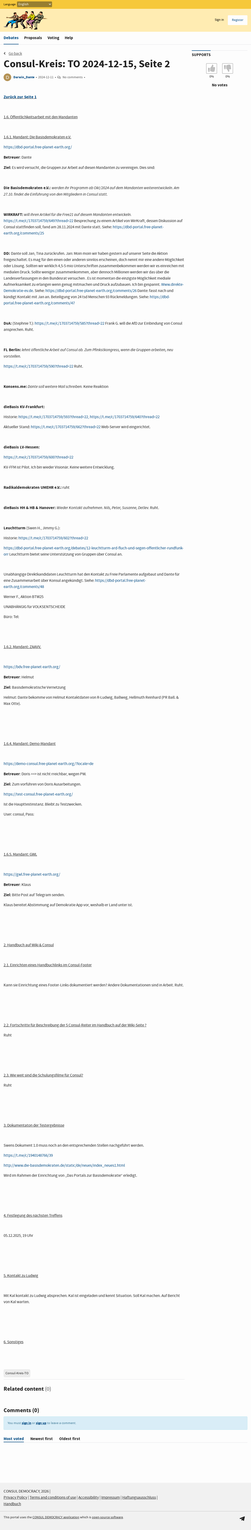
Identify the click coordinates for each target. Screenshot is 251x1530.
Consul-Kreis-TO (16, 1373)
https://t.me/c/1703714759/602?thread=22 (53, 538)
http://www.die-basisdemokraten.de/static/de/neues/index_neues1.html (64, 1165)
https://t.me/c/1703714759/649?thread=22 (38, 221)
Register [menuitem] (237, 20)
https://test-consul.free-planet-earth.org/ (38, 794)
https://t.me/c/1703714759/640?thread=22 (125, 417)
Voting (53, 38)
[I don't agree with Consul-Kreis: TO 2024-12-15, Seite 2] (227, 68)
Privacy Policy (15, 1497)
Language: (10, 4)
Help (69, 38)
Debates (11, 38)
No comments (73, 77)
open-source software (107, 1517)
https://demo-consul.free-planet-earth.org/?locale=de (48, 764)
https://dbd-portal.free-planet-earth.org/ (38, 147)
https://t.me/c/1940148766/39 (28, 1155)
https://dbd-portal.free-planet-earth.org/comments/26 (91, 291)
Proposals (33, 38)
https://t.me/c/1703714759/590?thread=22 (38, 366)
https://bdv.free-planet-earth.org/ (32, 667)
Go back (13, 53)
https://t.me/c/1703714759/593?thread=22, (54, 417)
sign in (26, 1423)
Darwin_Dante (23, 77)
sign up (41, 1423)
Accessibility (88, 1497)
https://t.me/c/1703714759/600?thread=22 (38, 457)
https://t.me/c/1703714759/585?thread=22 (69, 323)
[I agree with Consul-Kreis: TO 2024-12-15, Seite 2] (211, 68)
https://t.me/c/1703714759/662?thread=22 (66, 427)
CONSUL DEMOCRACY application (55, 1517)
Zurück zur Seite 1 (20, 97)
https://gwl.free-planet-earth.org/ (32, 874)
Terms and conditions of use (53, 1497)
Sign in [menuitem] (219, 20)
